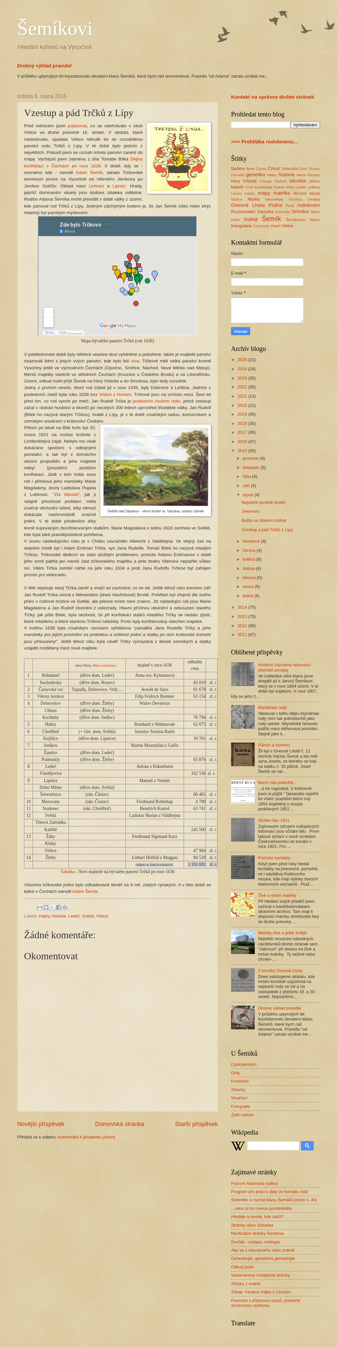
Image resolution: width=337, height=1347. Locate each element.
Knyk (249, 187)
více (135, 360)
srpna (248, 494)
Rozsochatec (243, 211)
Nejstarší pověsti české (263, 502)
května (249, 559)
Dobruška (290, 169)
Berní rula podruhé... (277, 782)
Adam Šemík (88, 172)
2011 (243, 634)
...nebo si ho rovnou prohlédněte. (262, 1208)
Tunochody (261, 226)
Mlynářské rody (272, 707)
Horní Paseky (308, 175)
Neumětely (274, 199)
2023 (243, 378)
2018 (243, 423)
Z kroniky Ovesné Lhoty (280, 970)
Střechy (238, 1089)
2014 (243, 607)
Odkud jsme (242, 1266)
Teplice (314, 220)
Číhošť (274, 168)
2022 (243, 386)
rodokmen (308, 205)
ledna (248, 595)
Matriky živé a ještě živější (282, 932)
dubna (249, 568)
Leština (314, 187)
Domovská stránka (119, 1124)
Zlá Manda (66, 494)
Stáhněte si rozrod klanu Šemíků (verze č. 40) (274, 1199)
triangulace (241, 225)
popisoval (77, 125)
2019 (243, 414)
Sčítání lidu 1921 (274, 820)
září (247, 485)
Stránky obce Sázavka (252, 1225)
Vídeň (275, 226)
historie (59, 916)
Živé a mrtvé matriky (277, 895)
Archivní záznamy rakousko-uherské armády (284, 667)
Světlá (88, 916)
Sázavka (265, 211)
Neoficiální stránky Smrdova (257, 1233)
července (252, 541)
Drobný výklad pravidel (44, 65)
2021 (243, 396)
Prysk (290, 206)
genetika (255, 174)
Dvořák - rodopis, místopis (255, 1241)
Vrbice (102, 916)
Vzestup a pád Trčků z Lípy (267, 529)
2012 (243, 625)
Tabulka (68, 871)
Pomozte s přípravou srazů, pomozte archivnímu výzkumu (265, 1303)
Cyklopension (243, 1064)
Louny (250, 193)
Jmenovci (250, 511)
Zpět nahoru (242, 1114)
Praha (275, 205)
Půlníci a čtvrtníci (274, 745)
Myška (253, 199)
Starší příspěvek (196, 1124)
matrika (281, 193)
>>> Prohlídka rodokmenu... (264, 141)
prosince (251, 458)
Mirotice (300, 193)
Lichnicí (96, 186)
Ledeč (74, 916)
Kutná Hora (284, 187)
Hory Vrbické (244, 181)
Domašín (238, 175)
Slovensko (283, 212)
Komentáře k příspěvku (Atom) (87, 1137)
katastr (237, 186)
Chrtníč (280, 181)
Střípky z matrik (245, 1283)
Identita (297, 181)
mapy (264, 193)
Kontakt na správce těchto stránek (272, 97)
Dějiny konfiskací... (105, 665)
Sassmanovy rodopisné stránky (260, 1275)
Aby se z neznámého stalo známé (263, 1250)
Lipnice (236, 193)
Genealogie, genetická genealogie (263, 1258)
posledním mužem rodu (156, 401)
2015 (243, 450)
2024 (243, 368)
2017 (243, 432)
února (249, 586)
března (250, 577)
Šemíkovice (295, 220)
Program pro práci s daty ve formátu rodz (269, 1191)
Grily (235, 1072)
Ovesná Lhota (248, 205)
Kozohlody (263, 187)
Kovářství (240, 1081)
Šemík (271, 218)
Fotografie (240, 1106)
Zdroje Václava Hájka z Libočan (261, 1291)
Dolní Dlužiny (309, 169)
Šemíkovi (55, 28)
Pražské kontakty (274, 857)
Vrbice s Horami (115, 394)
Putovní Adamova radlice (254, 1183)
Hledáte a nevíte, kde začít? (257, 1216)
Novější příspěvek (40, 1124)
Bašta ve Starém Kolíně (264, 520)
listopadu (252, 467)
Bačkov (238, 168)
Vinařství (239, 1097)
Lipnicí (119, 186)
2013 (243, 616)
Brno (250, 169)
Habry (44, 916)
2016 (243, 441)
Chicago (265, 181)
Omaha (313, 199)
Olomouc (295, 199)
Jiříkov (314, 181)
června (249, 550)
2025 (243, 359)
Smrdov (300, 211)
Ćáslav (261, 169)
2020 (243, 405)
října (247, 476)
